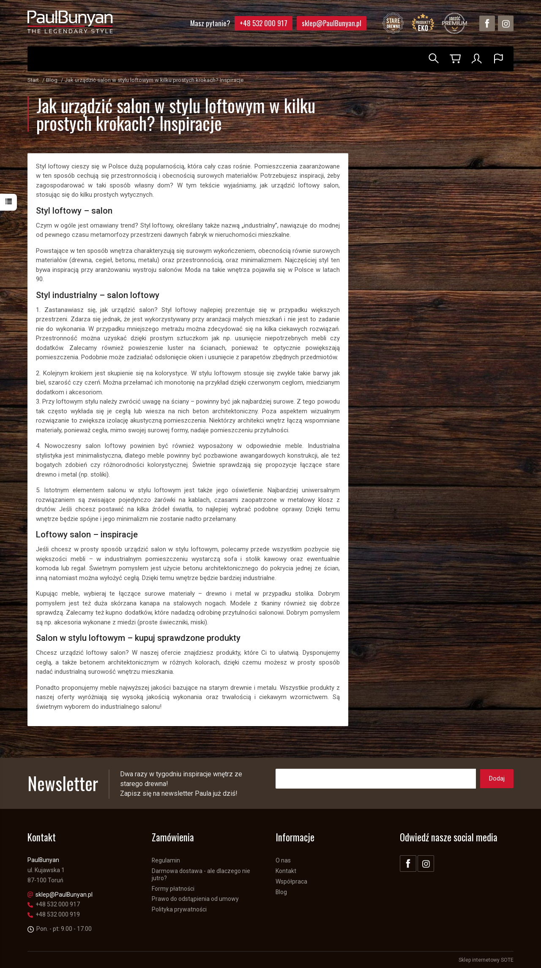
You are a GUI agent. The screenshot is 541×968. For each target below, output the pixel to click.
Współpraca (291, 881)
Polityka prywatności (179, 909)
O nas (283, 860)
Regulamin (166, 860)
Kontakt (286, 871)
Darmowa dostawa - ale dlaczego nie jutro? (201, 874)
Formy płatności (173, 888)
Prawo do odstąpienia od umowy (195, 898)
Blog (281, 891)
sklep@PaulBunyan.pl (331, 23)
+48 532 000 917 (263, 23)
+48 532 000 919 (53, 914)
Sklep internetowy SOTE (486, 960)
